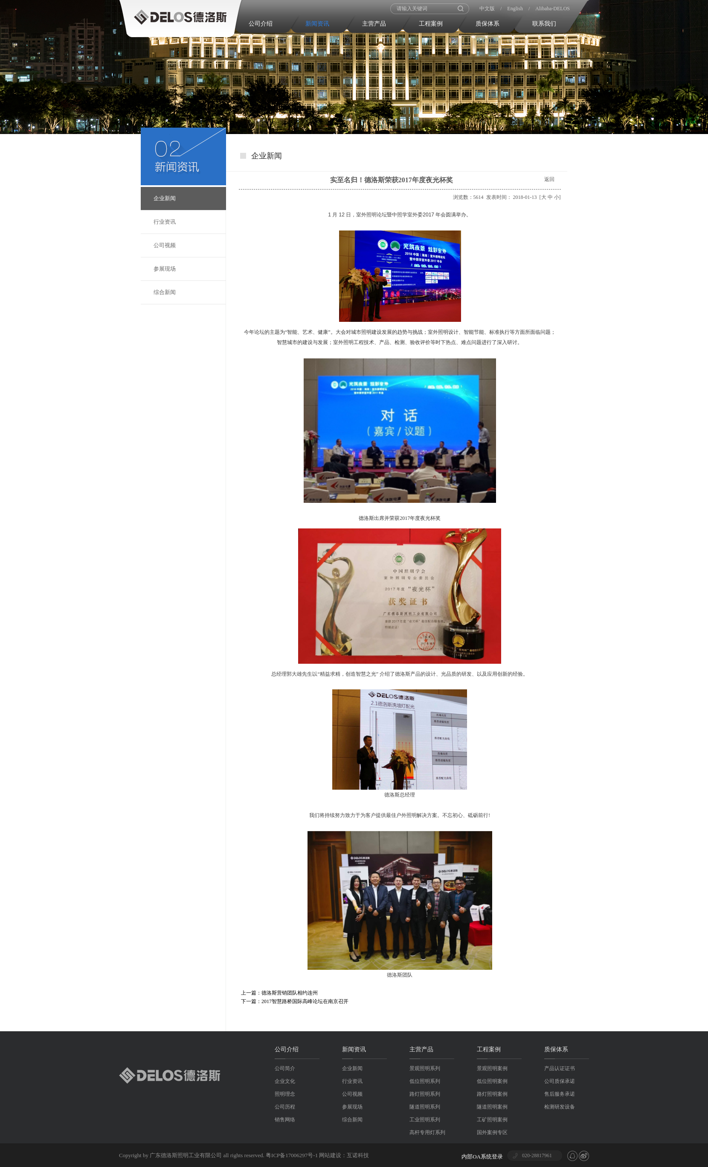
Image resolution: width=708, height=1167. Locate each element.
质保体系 (487, 23)
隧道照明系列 (424, 1107)
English (515, 9)
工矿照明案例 (492, 1120)
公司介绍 (261, 23)
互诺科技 (358, 1155)
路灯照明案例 (492, 1094)
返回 (549, 179)
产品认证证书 (559, 1068)
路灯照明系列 (424, 1094)
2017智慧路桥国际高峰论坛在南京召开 (304, 1001)
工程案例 (431, 23)
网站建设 (330, 1155)
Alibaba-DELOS (552, 9)
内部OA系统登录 (482, 1156)
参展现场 (165, 268)
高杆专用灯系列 (427, 1132)
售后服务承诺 (559, 1094)
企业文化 (285, 1081)
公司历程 (285, 1107)
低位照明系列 (424, 1081)
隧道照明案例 (492, 1107)
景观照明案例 (492, 1068)
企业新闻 (165, 198)
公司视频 (165, 245)
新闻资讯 (317, 23)
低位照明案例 (492, 1081)
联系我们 (544, 23)
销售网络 (285, 1120)
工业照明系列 (424, 1120)
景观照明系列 (424, 1068)
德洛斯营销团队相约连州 (289, 993)
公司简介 (285, 1068)
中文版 (487, 9)
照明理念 (285, 1094)
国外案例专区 (492, 1132)
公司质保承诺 (559, 1081)
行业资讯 (165, 222)
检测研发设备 (559, 1107)
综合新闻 (165, 292)
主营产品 (374, 23)
